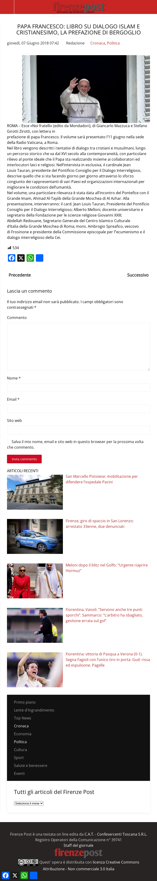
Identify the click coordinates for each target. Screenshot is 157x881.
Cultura (20, 749)
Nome (14, 378)
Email (13, 399)
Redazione (75, 43)
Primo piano (25, 702)
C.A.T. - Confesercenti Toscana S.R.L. (116, 834)
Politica (113, 43)
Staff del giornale (78, 845)
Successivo (138, 275)
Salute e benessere (30, 765)
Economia (22, 733)
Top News (22, 718)
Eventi (19, 773)
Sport (19, 757)
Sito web (14, 420)
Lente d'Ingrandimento (34, 710)
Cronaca (97, 43)
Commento (17, 317)
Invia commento (24, 459)
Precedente (20, 275)
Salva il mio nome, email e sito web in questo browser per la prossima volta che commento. (75, 444)
